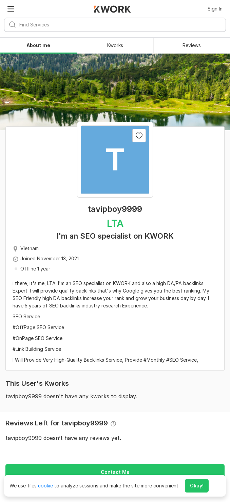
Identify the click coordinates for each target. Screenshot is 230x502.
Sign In (215, 9)
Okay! (197, 485)
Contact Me (115, 472)
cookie (45, 485)
